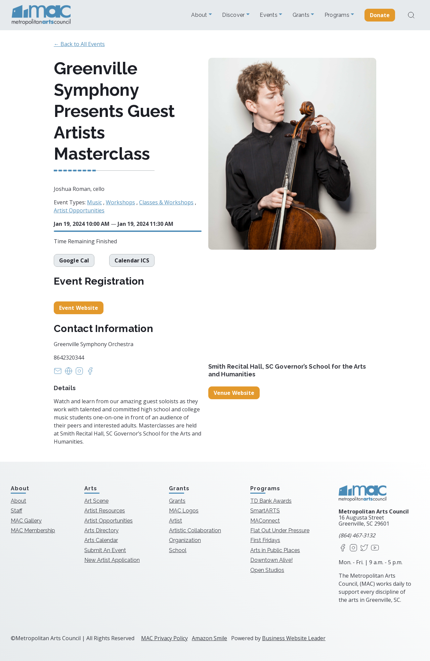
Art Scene (96, 501)
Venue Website (234, 393)
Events (269, 15)
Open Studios (267, 570)
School (177, 550)
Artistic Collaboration (195, 530)
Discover (234, 15)
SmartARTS (265, 510)
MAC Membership (33, 530)
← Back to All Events (79, 44)
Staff (16, 510)
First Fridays (265, 540)
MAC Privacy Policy (164, 638)
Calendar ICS (132, 260)
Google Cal (74, 260)
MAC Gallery (26, 521)
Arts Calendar (101, 540)
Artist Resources (104, 510)
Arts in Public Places (275, 550)
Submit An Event (105, 550)
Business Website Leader (294, 638)
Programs (338, 15)
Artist (175, 521)
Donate (380, 15)
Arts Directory (101, 530)
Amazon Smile (209, 638)
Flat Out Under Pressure (279, 530)
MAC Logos (184, 510)
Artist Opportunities (79, 210)
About (200, 15)
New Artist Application (112, 560)
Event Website (78, 308)
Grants (302, 15)
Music (94, 202)
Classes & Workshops (166, 202)
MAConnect (265, 521)
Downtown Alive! (271, 560)
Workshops (120, 202)
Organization (185, 540)
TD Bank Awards (271, 501)
